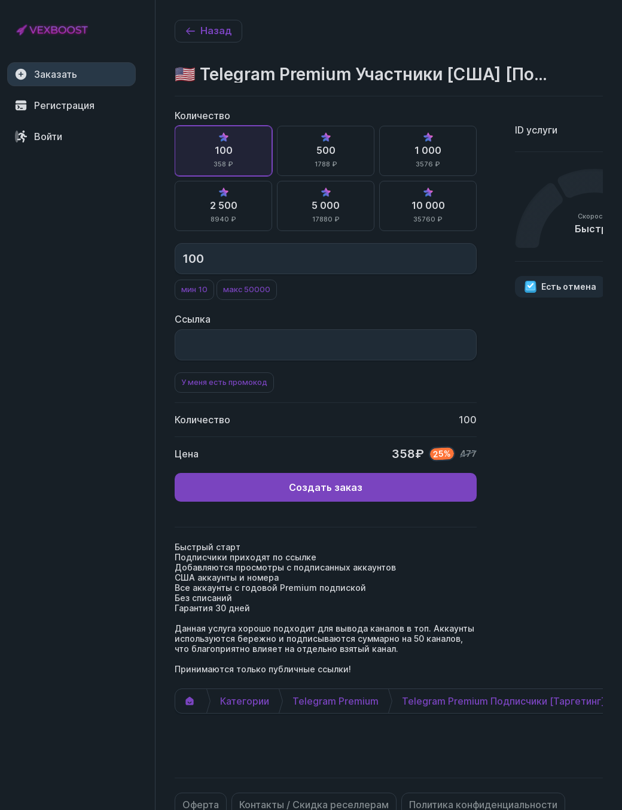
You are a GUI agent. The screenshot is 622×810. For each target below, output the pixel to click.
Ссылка (193, 319)
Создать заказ (325, 487)
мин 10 (194, 289)
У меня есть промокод (224, 382)
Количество (202, 116)
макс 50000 (246, 289)
